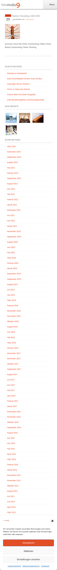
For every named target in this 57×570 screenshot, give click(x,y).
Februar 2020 (12, 263)
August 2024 (12, 162)
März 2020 (11, 258)
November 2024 (14, 151)
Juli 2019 (11, 289)
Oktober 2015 (13, 485)
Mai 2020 (11, 252)
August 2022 (12, 183)
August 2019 (12, 284)
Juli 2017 (11, 379)
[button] (52, 520)
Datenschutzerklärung (31, 566)
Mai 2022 (11, 194)
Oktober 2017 (13, 364)
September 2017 (14, 369)
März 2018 (11, 342)
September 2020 (14, 236)
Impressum (45, 566)
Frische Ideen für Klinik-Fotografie (21, 94)
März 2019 (11, 300)
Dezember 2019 (14, 273)
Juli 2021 (11, 215)
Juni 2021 (11, 220)
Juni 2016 (11, 443)
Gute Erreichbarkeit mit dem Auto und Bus (24, 78)
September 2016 (14, 427)
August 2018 (12, 326)
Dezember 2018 (14, 311)
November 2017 (14, 358)
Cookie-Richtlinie (14, 566)
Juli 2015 (11, 496)
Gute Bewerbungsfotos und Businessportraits (25, 99)
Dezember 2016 (14, 411)
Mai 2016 (11, 448)
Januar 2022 (12, 204)
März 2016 (11, 459)
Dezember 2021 (14, 210)
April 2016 (11, 454)
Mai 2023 (11, 167)
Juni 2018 (11, 332)
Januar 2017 (12, 406)
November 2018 (14, 316)
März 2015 (11, 512)
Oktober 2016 (13, 422)
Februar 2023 (12, 173)
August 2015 (12, 491)
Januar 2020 (12, 268)
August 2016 (12, 432)
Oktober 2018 (13, 321)
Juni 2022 (11, 189)
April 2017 (11, 395)
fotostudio (30, 19)
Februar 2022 (12, 199)
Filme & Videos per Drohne (18, 89)
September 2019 (14, 279)
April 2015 (11, 507)
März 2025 (11, 146)
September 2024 (14, 157)
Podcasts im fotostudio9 (17, 73)
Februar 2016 (12, 464)
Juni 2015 (11, 501)
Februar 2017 (12, 401)
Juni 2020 (11, 247)
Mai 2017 (11, 390)
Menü (50, 4)
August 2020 (12, 242)
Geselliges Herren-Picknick (18, 84)
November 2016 (14, 417)
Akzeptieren (28, 542)
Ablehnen (28, 551)
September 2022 (14, 178)
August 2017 (12, 374)
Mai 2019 (11, 295)
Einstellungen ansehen (28, 559)
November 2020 (14, 231)
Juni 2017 (11, 385)
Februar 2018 (12, 348)
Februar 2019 (12, 305)
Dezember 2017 (14, 353)
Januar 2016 (12, 470)
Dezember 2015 (14, 475)
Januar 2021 (12, 226)
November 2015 (14, 480)
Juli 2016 (11, 438)
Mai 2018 (11, 337)
